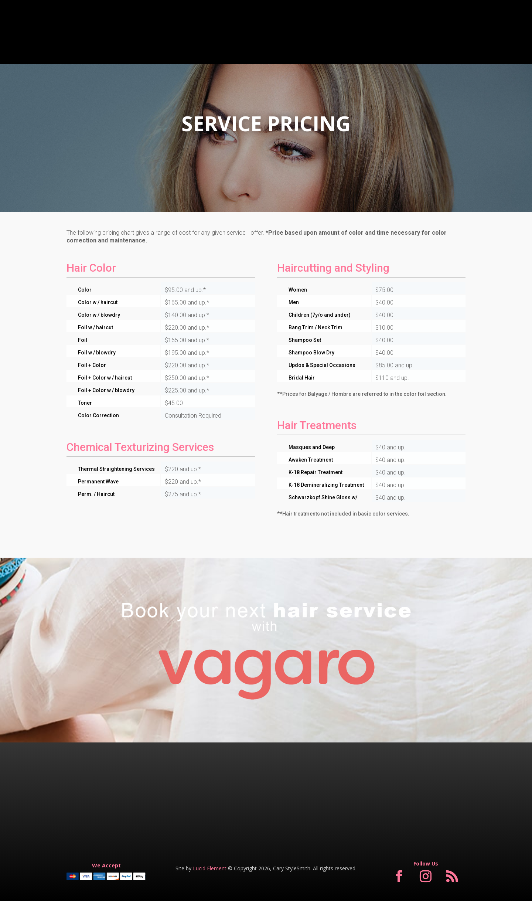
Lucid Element (209, 868)
